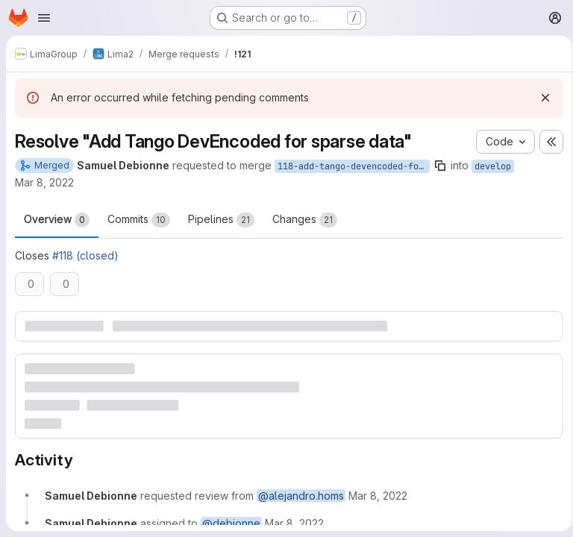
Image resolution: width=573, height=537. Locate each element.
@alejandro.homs (301, 495)
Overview (57, 220)
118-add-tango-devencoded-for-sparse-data (354, 166)
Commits (138, 220)
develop (493, 166)
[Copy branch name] (440, 166)
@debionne (231, 522)
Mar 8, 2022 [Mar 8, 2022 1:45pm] (44, 182)
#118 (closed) (85, 255)
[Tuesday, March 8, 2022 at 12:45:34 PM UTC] (377, 495)
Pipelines (221, 220)
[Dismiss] (540, 98)
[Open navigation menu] (44, 18)
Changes (304, 220)
